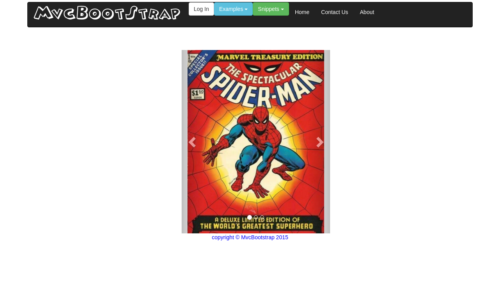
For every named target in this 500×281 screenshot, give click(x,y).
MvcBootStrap (107, 14)
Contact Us (334, 12)
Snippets (271, 9)
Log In (201, 9)
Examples (233, 9)
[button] (193, 142)
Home (302, 12)
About (367, 12)
